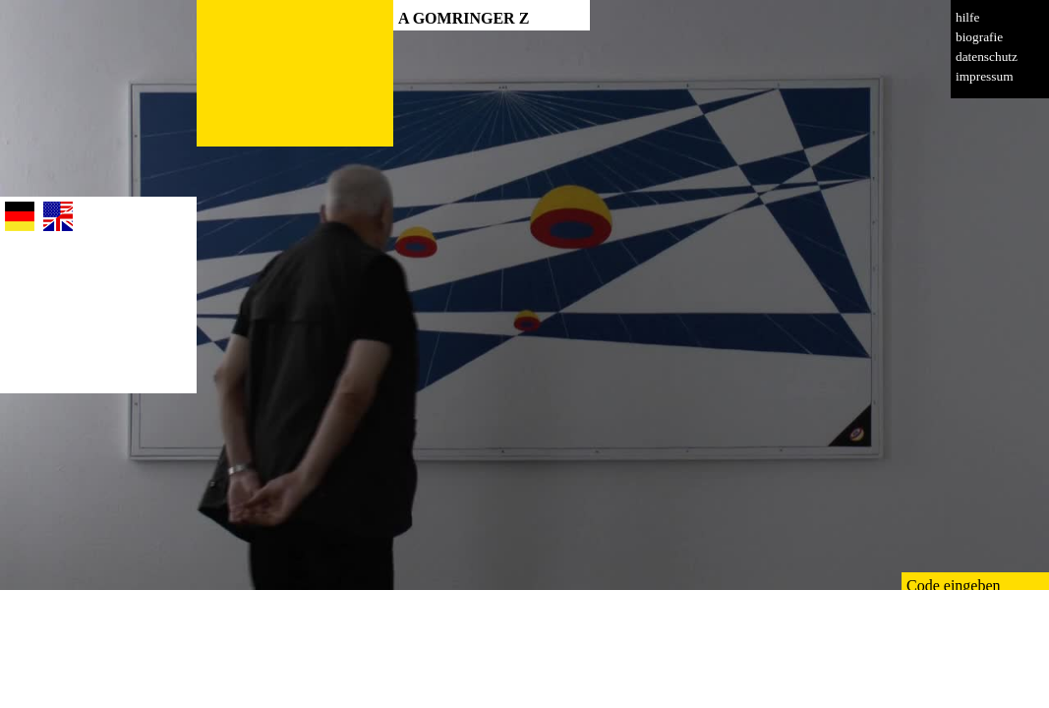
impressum (985, 76)
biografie (979, 37)
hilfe (967, 17)
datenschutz (987, 56)
